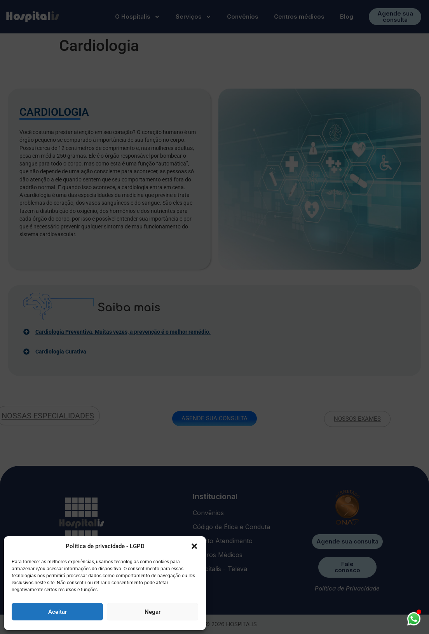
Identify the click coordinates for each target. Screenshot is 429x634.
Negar (152, 611)
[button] (194, 546)
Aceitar (57, 611)
